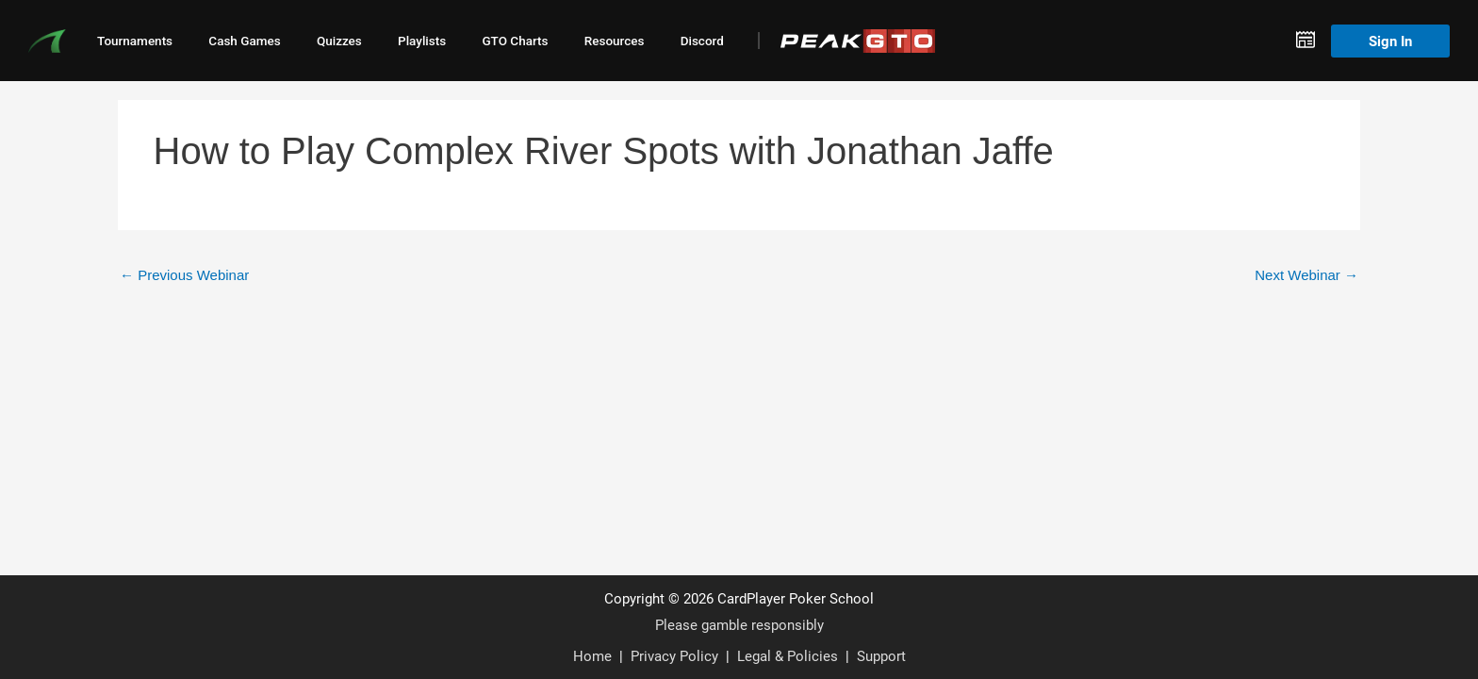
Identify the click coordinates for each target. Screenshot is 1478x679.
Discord (702, 40)
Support (881, 655)
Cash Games (244, 40)
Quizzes (339, 40)
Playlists (422, 40)
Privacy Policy (674, 655)
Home (592, 655)
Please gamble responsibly (739, 624)
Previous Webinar (184, 275)
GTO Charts (515, 40)
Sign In (1390, 40)
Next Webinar (1306, 275)
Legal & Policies (787, 655)
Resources (614, 40)
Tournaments (134, 40)
